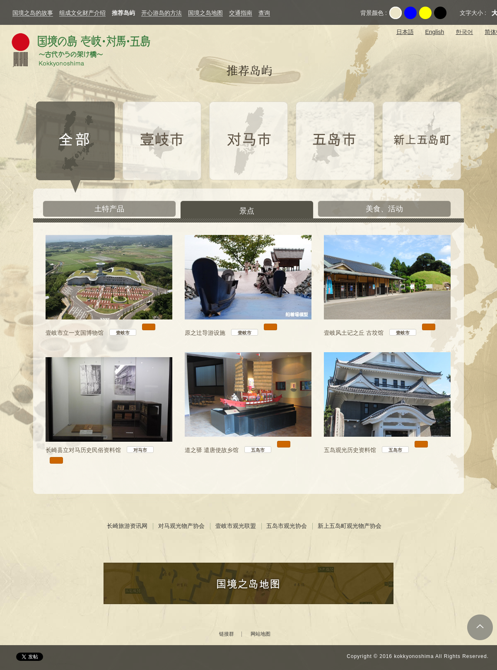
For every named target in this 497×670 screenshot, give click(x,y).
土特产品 (109, 209)
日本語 (405, 32)
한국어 (464, 32)
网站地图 (260, 634)
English (434, 32)
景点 (246, 211)
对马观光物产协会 (181, 525)
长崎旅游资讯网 (127, 525)
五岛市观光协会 (286, 525)
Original (395, 12)
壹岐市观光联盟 (235, 525)
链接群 (226, 634)
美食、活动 (384, 209)
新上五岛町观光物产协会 (349, 525)
